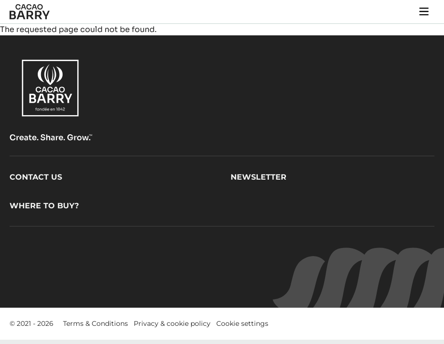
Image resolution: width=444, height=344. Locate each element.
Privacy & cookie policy (172, 323)
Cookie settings (242, 323)
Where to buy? (44, 205)
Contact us (36, 177)
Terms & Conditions (95, 323)
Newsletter (258, 177)
